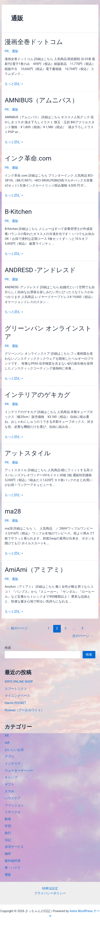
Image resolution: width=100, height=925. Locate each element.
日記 (8, 840)
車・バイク (13, 868)
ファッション (14, 805)
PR (6, 51)
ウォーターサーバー (19, 771)
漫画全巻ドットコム (34, 41)
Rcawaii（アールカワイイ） (24, 710)
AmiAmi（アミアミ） (35, 569)
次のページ (82, 636)
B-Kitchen (18, 211)
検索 (8, 648)
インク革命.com (28, 158)
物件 (8, 854)
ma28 (13, 511)
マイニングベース (17, 696)
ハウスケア (13, 798)
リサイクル (13, 812)
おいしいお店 (14, 750)
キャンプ (11, 777)
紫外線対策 (13, 861)
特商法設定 (50, 888)
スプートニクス (16, 689)
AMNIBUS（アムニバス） (41, 100)
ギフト (9, 784)
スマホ (9, 791)
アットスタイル (28, 453)
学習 (8, 826)
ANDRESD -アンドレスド (40, 270)
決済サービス (14, 847)
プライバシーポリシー (50, 893)
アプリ (9, 757)
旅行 (8, 833)
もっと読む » (14, 84)
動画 (8, 819)
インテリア (13, 764)
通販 (15, 51)
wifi (7, 743)
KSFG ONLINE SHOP (19, 681)
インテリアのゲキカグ (37, 394)
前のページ (17, 628)
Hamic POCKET (15, 703)
